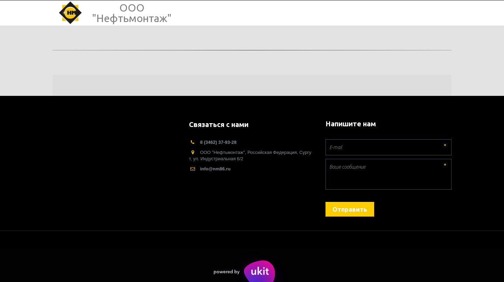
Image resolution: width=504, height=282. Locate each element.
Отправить (349, 209)
